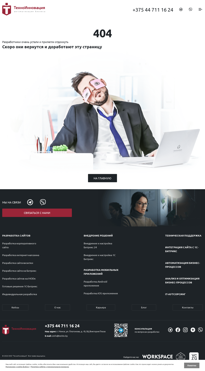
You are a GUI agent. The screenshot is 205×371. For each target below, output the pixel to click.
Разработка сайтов (16, 235)
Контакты (187, 307)
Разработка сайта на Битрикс (19, 270)
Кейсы (15, 307)
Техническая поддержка (183, 235)
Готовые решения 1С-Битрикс (19, 286)
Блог (144, 307)
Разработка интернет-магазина (20, 255)
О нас (57, 307)
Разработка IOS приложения (101, 293)
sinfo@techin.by (60, 335)
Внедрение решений (98, 235)
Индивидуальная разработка (19, 294)
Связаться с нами (37, 212)
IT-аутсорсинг (175, 294)
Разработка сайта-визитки (17, 262)
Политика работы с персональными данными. (50, 367)
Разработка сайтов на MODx (19, 278)
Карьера (101, 307)
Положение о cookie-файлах (17, 367)
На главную (102, 178)
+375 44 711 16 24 (153, 9)
